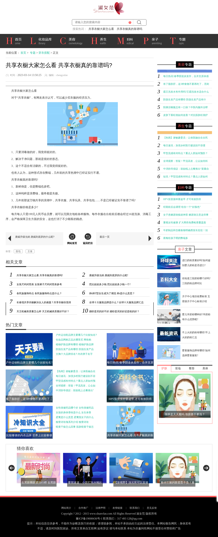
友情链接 (117, 508)
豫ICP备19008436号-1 (89, 518)
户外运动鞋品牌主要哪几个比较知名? (76, 334)
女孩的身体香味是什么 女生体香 (73, 412)
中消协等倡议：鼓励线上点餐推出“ (75, 390)
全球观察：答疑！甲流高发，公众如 (75, 385)
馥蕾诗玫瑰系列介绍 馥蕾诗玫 (72, 422)
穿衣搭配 (44, 52)
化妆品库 (42, 40)
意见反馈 (152, 508)
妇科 (127, 40)
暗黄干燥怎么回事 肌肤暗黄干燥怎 (75, 426)
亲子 (153, 40)
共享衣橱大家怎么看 (101, 28)
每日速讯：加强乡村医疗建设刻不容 (75, 376)
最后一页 (105, 236)
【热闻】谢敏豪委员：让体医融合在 (75, 371)
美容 (72, 40)
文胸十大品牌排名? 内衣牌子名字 (74, 354)
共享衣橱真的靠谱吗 (129, 28)
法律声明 (100, 508)
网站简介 (66, 508)
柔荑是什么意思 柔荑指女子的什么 (75, 417)
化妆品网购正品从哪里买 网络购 (73, 339)
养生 (101, 40)
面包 (18, 251)
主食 (30, 251)
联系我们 (135, 508)
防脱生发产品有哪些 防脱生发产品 (75, 349)
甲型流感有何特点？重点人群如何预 (75, 380)
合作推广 (83, 508)
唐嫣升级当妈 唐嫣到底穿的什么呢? (34, 236)
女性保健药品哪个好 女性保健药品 (75, 407)
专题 (179, 41)
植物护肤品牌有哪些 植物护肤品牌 (75, 344)
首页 (15, 40)
